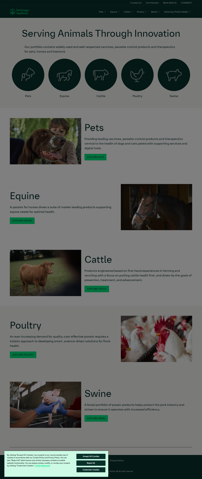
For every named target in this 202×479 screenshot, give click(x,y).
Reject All (91, 463)
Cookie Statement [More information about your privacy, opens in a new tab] (42, 466)
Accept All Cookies (91, 456)
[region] (56, 464)
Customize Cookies (91, 470)
